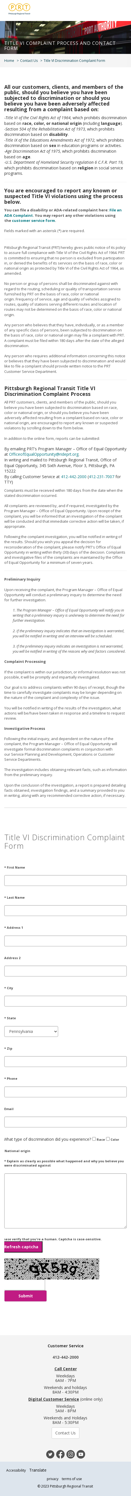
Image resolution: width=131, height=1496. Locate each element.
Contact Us (29, 60)
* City (8, 988)
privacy (52, 1478)
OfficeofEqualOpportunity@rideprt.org (44, 454)
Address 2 (12, 958)
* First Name (14, 867)
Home (9, 60)
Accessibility (16, 1470)
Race (98, 1139)
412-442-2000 (73, 476)
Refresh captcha (21, 1246)
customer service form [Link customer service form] (33, 220)
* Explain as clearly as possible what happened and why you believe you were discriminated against (64, 1163)
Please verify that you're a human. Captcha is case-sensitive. (51, 1245)
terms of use (72, 1478)
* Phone (10, 1078)
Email (9, 1109)
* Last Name (14, 897)
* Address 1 (13, 927)
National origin (15, 1150)
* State (10, 1018)
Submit (25, 1296)
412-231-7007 (101, 476)
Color (112, 1139)
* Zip (8, 1048)
